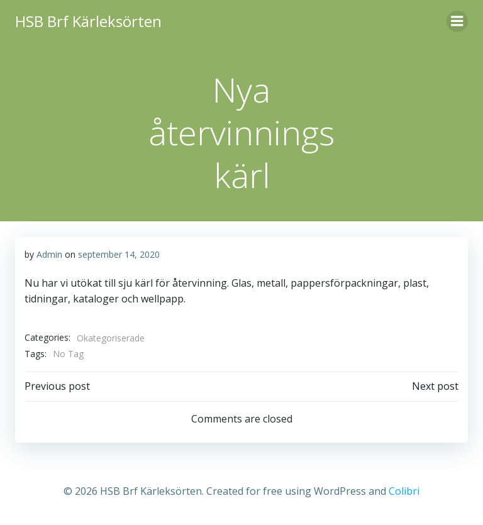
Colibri (404, 491)
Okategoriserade (111, 338)
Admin (49, 254)
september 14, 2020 (119, 254)
